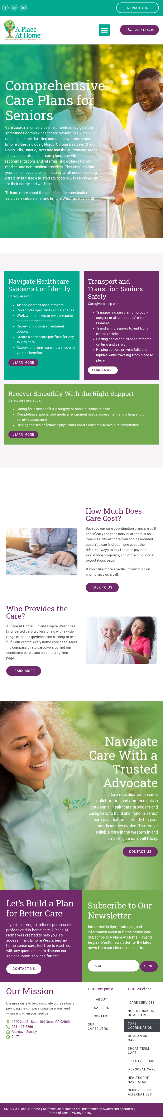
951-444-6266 (22, 1027)
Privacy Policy (81, 1113)
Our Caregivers (98, 1026)
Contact (102, 1016)
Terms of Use (58, 1113)
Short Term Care (138, 1050)
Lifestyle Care (142, 1061)
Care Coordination (140, 1025)
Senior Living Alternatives (140, 1092)
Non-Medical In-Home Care (142, 1013)
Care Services (142, 1002)
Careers (101, 1008)
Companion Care (138, 1038)
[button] (104, 30)
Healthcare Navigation (138, 1080)
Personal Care (142, 1069)
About (101, 999)
